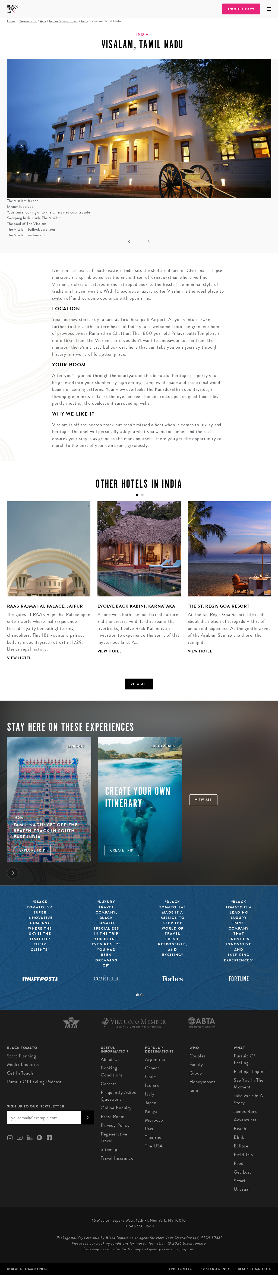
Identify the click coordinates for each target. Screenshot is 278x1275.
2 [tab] (141, 995)
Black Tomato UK (254, 1269)
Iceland (152, 1085)
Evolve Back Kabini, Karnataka (136, 606)
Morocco (154, 1120)
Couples (197, 1056)
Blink (239, 1137)
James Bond (246, 1111)
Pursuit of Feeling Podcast (34, 1081)
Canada (152, 1067)
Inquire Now (241, 9)
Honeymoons (202, 1081)
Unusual (242, 1189)
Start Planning (21, 1056)
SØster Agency (215, 1269)
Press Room (113, 1116)
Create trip (121, 850)
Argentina (155, 1059)
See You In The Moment (249, 1084)
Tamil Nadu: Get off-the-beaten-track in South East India (47, 831)
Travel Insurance (117, 1158)
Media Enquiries (23, 1064)
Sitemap (109, 1149)
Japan (150, 1102)
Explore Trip (32, 850)
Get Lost (242, 1172)
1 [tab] (137, 995)
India (84, 21)
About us (110, 1059)
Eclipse (241, 1146)
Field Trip (243, 1154)
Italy (149, 1094)
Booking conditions (112, 1071)
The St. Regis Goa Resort (218, 606)
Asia (43, 21)
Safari (239, 1180)
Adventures (245, 1119)
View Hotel (19, 658)
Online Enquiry (116, 1107)
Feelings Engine (250, 1071)
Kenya (151, 1111)
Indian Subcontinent (63, 21)
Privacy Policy (115, 1125)
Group (195, 1073)
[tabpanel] (45, 585)
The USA (154, 1146)
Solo (193, 1090)
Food (239, 1163)
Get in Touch (20, 1073)
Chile (150, 1076)
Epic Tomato (181, 1269)
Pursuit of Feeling (244, 1059)
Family (196, 1064)
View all (139, 684)
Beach (240, 1128)
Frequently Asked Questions (119, 1096)
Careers (109, 1083)
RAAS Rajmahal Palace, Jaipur (45, 606)
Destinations (28, 21)
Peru (149, 1128)
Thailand (153, 1137)
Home (11, 21)
